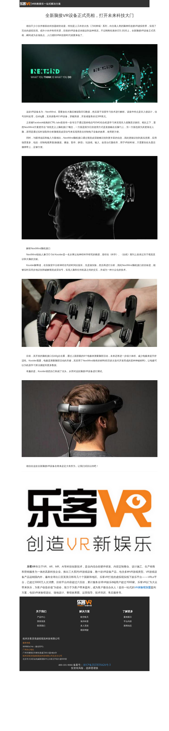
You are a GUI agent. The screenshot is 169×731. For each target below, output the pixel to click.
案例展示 (128, 617)
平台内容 (128, 621)
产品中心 (41, 617)
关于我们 (41, 611)
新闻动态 (128, 625)
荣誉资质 (41, 621)
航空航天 (84, 617)
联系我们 (41, 625)
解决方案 (84, 611)
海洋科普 (84, 621)
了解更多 (127, 611)
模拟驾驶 (84, 630)
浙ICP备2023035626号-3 (96, 664)
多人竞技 (84, 625)
